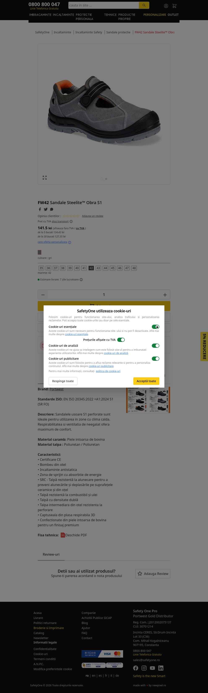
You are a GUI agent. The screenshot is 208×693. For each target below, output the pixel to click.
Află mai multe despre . (103, 353)
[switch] (155, 327)
